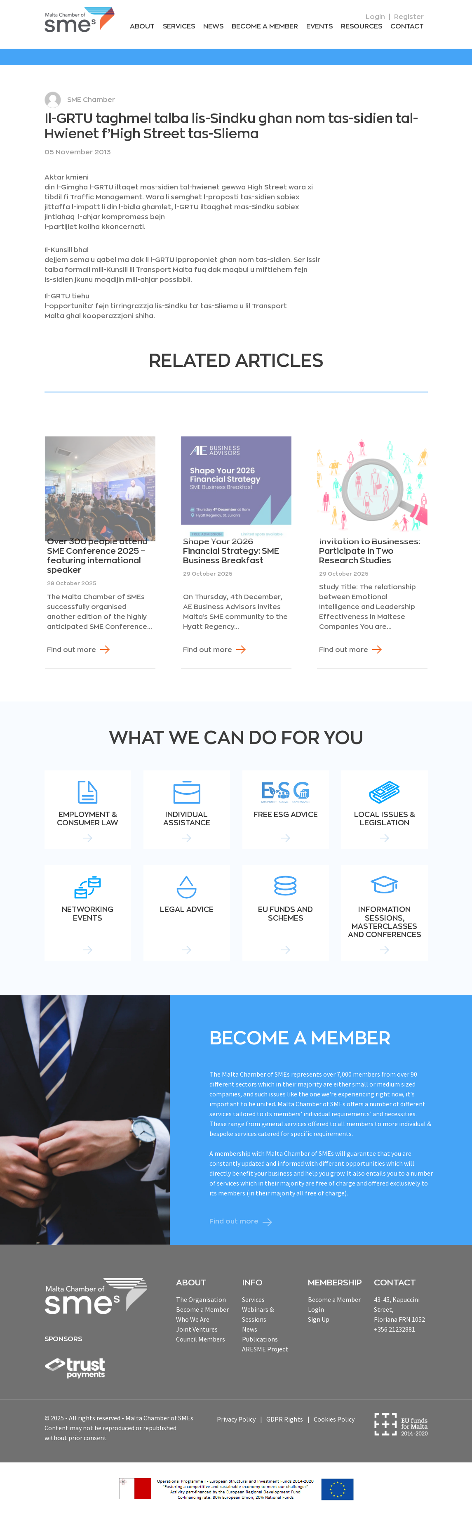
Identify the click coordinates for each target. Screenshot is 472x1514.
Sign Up (318, 1319)
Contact (407, 26)
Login (375, 17)
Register (409, 17)
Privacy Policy (236, 1419)
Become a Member (265, 26)
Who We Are (192, 1319)
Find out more (71, 650)
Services (179, 26)
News (213, 26)
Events (319, 26)
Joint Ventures (197, 1329)
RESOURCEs (361, 26)
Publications (260, 1339)
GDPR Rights (284, 1419)
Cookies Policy (334, 1419)
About (142, 26)
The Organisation (201, 1299)
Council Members (200, 1339)
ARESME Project (265, 1349)
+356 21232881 (394, 1329)
